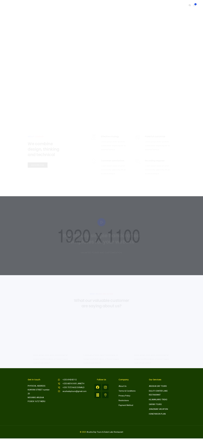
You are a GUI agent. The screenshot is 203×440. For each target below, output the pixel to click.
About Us (122, 387)
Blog (170, 5)
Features (159, 5)
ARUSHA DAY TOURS (158, 387)
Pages (122, 5)
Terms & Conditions (127, 392)
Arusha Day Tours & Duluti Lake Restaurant (105, 433)
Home (111, 5)
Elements (146, 5)
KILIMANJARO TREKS (158, 400)
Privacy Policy (124, 397)
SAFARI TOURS (155, 405)
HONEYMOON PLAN (157, 415)
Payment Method (126, 406)
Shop (179, 5)
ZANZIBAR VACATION (158, 410)
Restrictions (124, 401)
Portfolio (133, 5)
